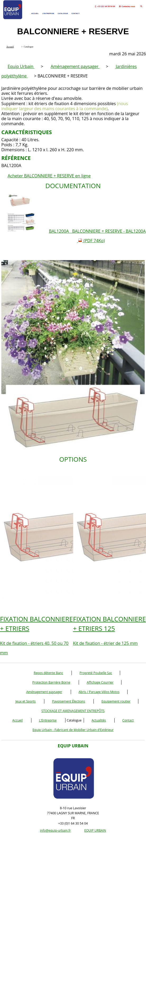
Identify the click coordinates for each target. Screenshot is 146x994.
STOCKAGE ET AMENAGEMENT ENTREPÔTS (73, 711)
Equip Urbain (21, 66)
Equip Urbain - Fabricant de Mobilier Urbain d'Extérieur (73, 730)
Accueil (17, 720)
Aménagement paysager (75, 66)
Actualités (99, 720)
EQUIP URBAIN (95, 830)
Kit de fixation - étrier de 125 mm (109, 630)
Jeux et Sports (25, 701)
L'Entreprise (48, 720)
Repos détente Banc (48, 673)
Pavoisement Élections (68, 701)
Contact (128, 720)
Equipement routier (115, 701)
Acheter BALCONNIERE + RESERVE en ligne (49, 176)
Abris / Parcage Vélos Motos (99, 692)
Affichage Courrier (100, 682)
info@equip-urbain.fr (55, 830)
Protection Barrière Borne (51, 682)
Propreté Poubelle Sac (95, 673)
